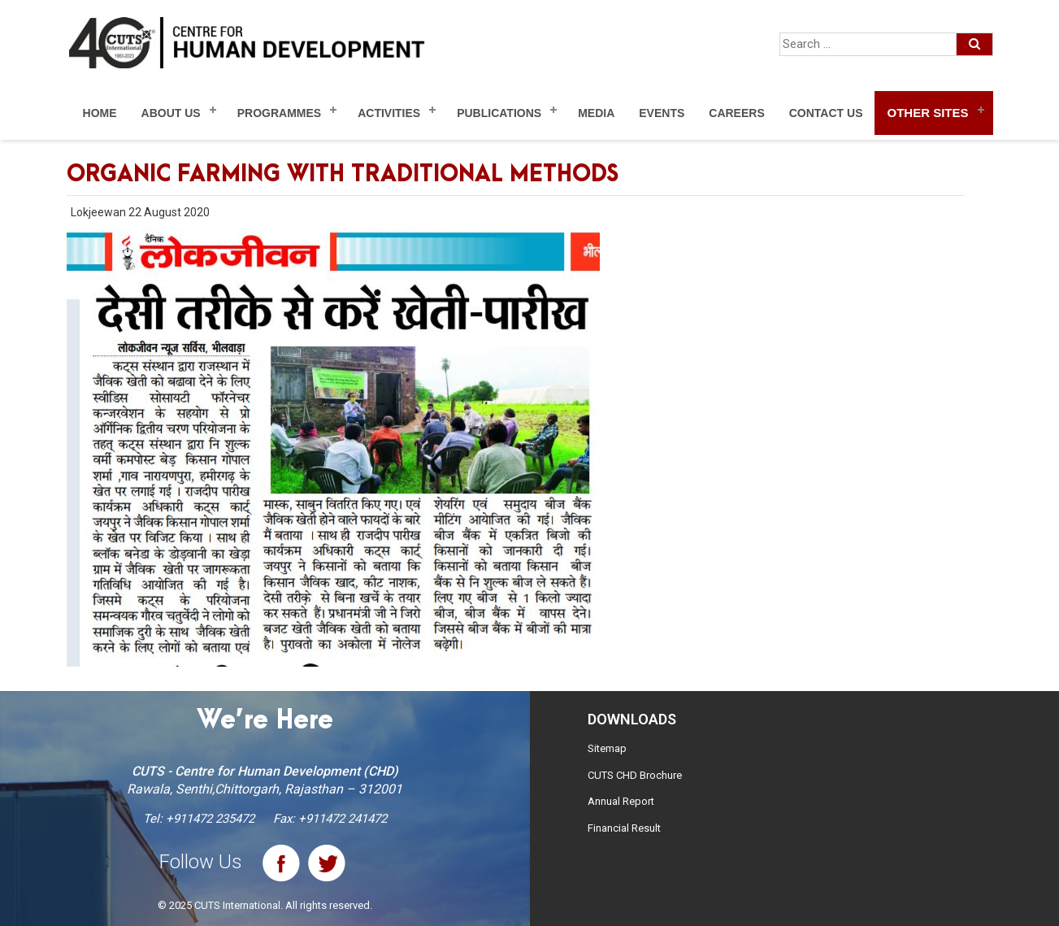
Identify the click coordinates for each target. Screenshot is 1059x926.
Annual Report (621, 801)
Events (661, 113)
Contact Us (826, 113)
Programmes (279, 113)
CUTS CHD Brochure (635, 775)
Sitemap (607, 748)
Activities (389, 113)
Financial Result (624, 828)
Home (100, 113)
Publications (499, 113)
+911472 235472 (210, 818)
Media (596, 113)
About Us (171, 113)
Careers (736, 113)
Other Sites (927, 113)
